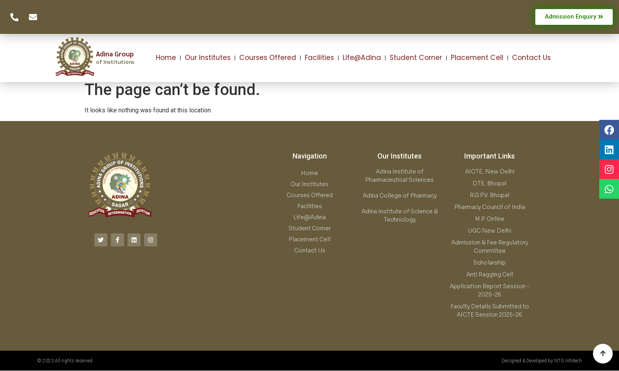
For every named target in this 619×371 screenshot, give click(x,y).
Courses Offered (267, 57)
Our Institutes (208, 57)
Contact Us (531, 57)
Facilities (319, 57)
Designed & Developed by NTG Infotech (542, 361)
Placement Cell (477, 57)
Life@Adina (362, 57)
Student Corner (416, 57)
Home (166, 57)
